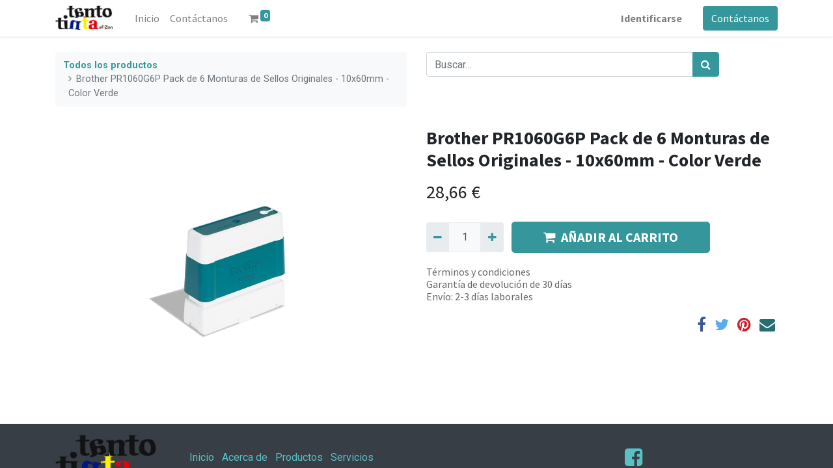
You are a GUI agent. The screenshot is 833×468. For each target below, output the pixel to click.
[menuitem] (147, 18)
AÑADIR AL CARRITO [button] (610, 237)
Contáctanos (740, 18)
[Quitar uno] (437, 237)
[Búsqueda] (705, 64)
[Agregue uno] (491, 237)
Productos (299, 457)
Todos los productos (110, 65)
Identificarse (651, 18)
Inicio (201, 457)
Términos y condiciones (478, 271)
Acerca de (244, 457)
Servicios (352, 457)
